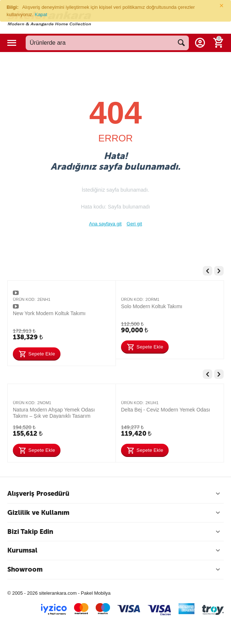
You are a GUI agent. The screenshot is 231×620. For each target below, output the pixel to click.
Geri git (134, 223)
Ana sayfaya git (105, 223)
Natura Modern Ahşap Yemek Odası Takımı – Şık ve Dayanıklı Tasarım (54, 412)
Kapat (41, 14)
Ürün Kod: (24, 299)
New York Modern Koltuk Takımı (49, 313)
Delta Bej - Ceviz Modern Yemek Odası (165, 410)
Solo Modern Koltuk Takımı (151, 306)
